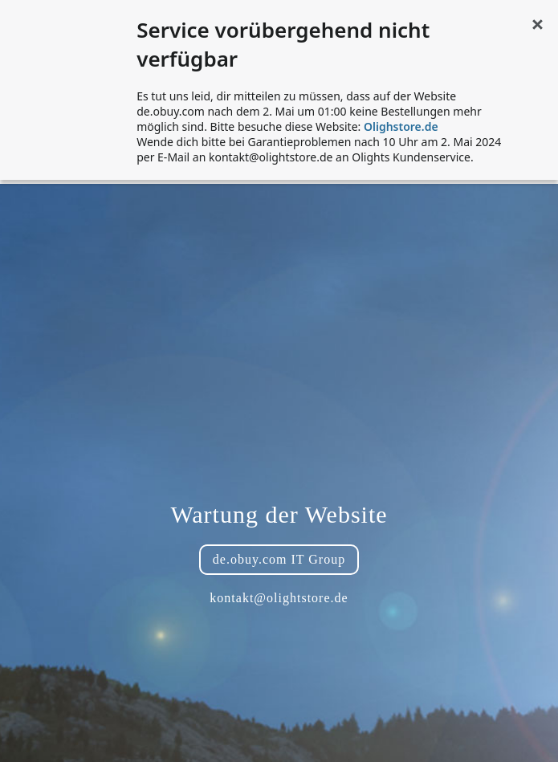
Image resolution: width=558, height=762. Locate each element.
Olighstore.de (401, 126)
